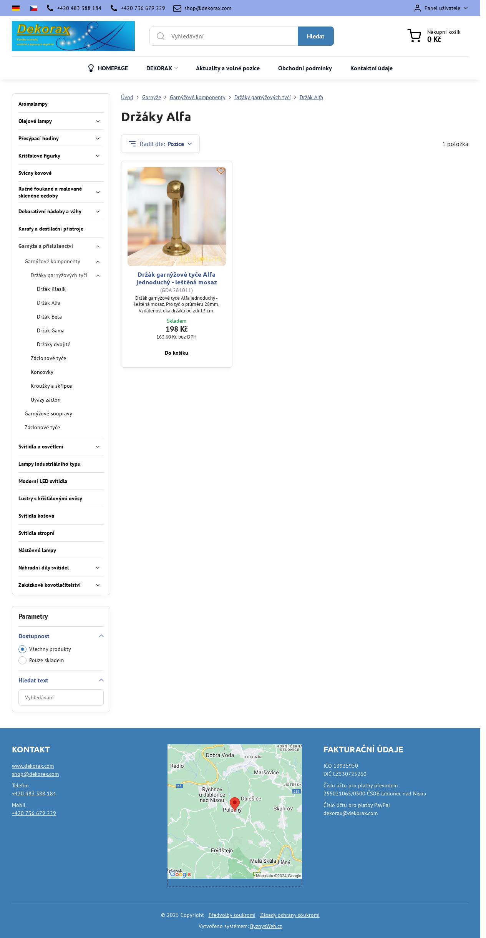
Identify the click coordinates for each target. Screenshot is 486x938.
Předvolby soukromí (232, 914)
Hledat (316, 36)
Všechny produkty (44, 649)
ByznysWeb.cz (266, 926)
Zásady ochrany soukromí (290, 914)
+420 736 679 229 (34, 813)
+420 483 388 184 (34, 793)
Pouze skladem (41, 660)
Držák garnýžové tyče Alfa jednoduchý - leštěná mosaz (176, 278)
